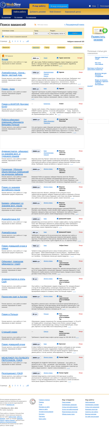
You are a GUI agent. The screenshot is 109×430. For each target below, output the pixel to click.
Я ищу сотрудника (59, 6)
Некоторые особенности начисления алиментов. (95, 68)
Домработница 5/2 (11, 219)
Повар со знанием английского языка (11, 188)
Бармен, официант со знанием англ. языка (12, 204)
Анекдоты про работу (91, 412)
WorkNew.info (10, 404)
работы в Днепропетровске (8, 422)
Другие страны (48, 169)
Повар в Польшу (10, 314)
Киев (45, 88)
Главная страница (44, 400)
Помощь (41, 402)
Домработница (9, 232)
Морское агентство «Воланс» (62, 152)
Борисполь (47, 104)
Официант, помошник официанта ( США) (12, 262)
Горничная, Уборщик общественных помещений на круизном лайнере (15, 171)
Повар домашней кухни (13, 344)
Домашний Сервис (65, 219)
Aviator (61, 104)
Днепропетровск (48, 72)
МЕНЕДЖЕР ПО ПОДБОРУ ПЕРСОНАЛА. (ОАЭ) (15, 359)
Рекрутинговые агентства (69, 412)
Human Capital (63, 357)
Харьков (46, 74)
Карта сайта (42, 419)
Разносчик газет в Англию (14, 296)
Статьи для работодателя (69, 407)
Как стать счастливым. (99, 63)
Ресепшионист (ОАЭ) (12, 373)
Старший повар (9, 332)
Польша (46, 314)
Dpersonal (62, 344)
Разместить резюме (98, 38)
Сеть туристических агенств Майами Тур (64, 263)
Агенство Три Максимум (63, 120)
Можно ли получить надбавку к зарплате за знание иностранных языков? (97, 83)
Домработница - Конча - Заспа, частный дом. (14, 73)
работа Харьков (10, 420)
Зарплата (36, 47)
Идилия (61, 72)
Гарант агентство (64, 58)
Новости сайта (43, 409)
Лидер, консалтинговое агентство (64, 333)
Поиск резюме (66, 402)
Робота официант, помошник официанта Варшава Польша (13, 122)
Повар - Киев (8, 89)
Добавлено (78, 47)
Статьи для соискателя (92, 407)
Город (36, 31)
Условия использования (46, 411)
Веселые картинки (90, 414)
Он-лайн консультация (92, 416)
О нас (40, 404)
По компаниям (31, 17)
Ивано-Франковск (49, 121)
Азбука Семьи (63, 245)
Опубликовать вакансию (69, 404)
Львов (45, 58)
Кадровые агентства (91, 409)
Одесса (46, 76)
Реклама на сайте (44, 407)
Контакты (41, 414)
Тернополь (47, 123)
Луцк (45, 119)
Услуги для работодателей (70, 409)
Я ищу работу (39, 6)
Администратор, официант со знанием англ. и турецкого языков (15, 153)
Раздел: (52, 31)
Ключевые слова (8, 31)
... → (60, 65)
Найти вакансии (90, 402)
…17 (27, 41)
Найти (75, 33)
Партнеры (42, 416)
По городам (18, 17)
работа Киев (12, 417)
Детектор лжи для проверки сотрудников (101, 75)
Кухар (5, 59)
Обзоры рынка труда (68, 414)
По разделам (6, 17)
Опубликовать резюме (92, 404)
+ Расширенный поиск (74, 25)
